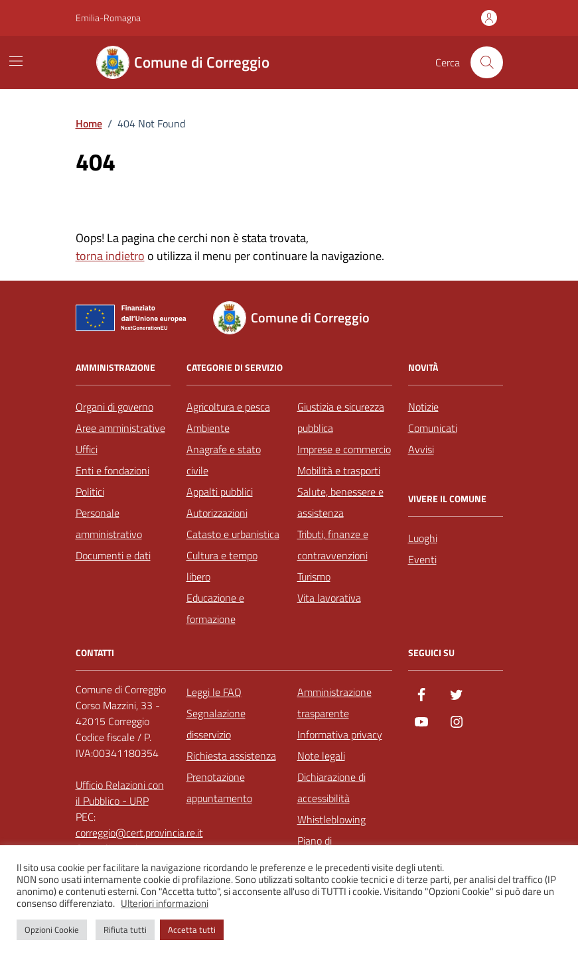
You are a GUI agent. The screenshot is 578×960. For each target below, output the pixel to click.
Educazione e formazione (215, 608)
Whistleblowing (331, 819)
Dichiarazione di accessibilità (331, 787)
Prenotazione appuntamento (219, 787)
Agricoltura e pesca (228, 407)
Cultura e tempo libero (221, 565)
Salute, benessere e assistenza (340, 502)
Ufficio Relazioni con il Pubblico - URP (120, 793)
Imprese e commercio (344, 449)
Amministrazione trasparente (334, 702)
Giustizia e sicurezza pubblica (340, 417)
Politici (90, 492)
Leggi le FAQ (214, 692)
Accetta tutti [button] (192, 929)
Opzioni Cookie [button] (52, 929)
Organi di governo (114, 407)
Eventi (422, 559)
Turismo (313, 576)
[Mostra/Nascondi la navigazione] (16, 61)
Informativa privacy (339, 734)
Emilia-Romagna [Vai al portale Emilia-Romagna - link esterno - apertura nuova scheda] (108, 18)
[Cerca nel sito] (486, 62)
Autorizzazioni (217, 513)
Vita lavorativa (329, 598)
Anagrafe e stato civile (223, 459)
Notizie (423, 407)
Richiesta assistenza (231, 756)
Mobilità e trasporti (338, 470)
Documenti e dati (113, 555)
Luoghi (422, 538)
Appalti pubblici (219, 492)
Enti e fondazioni (112, 470)
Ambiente (208, 428)
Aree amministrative (120, 428)
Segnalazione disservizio (216, 723)
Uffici (87, 449)
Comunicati (432, 428)
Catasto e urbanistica (232, 534)
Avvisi (421, 449)
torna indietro (110, 256)
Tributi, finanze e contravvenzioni (332, 544)
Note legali (321, 756)
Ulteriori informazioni (164, 904)
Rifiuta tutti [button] (125, 929)
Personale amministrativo (109, 523)
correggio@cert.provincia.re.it (139, 833)
